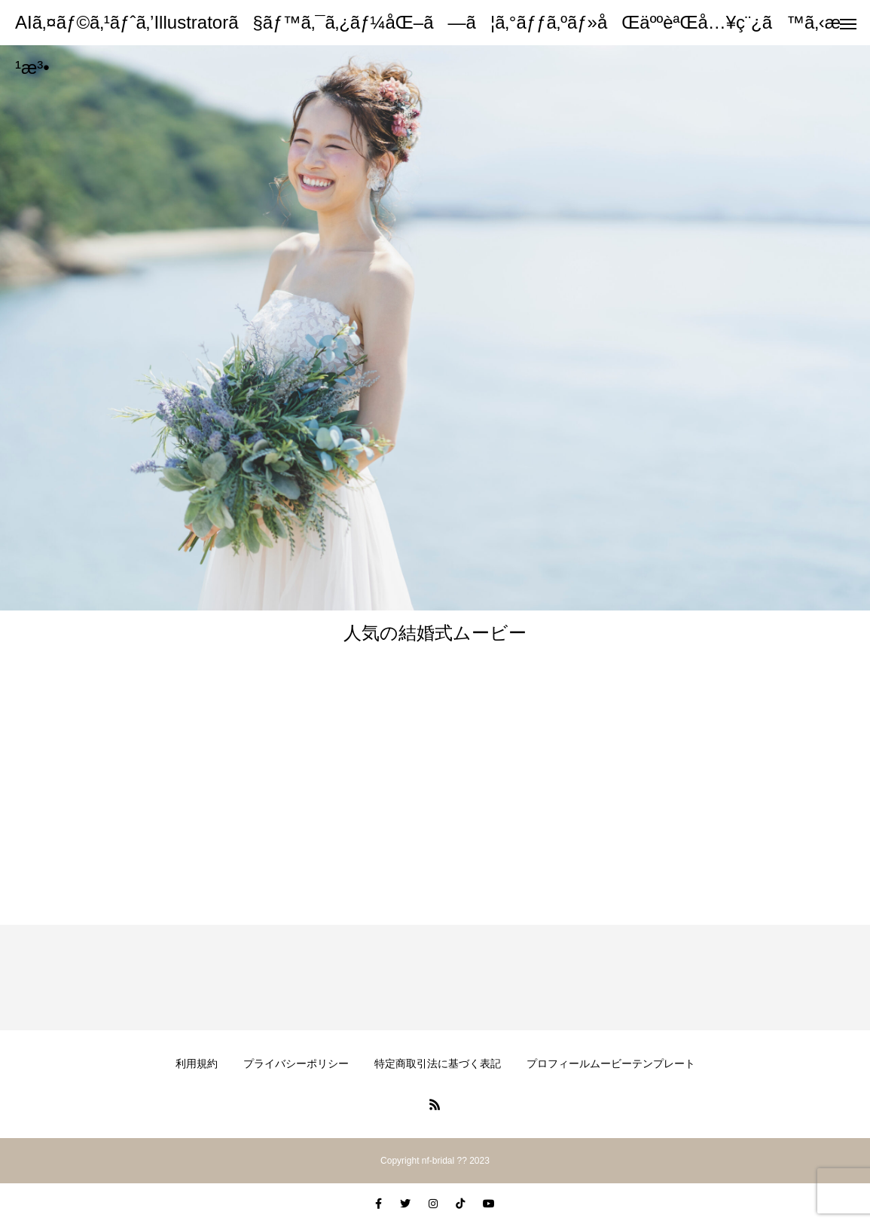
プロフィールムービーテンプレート (611, 1063)
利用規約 (197, 1063)
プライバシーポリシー (296, 1063)
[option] (435, 327)
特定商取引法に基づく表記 (437, 1063)
